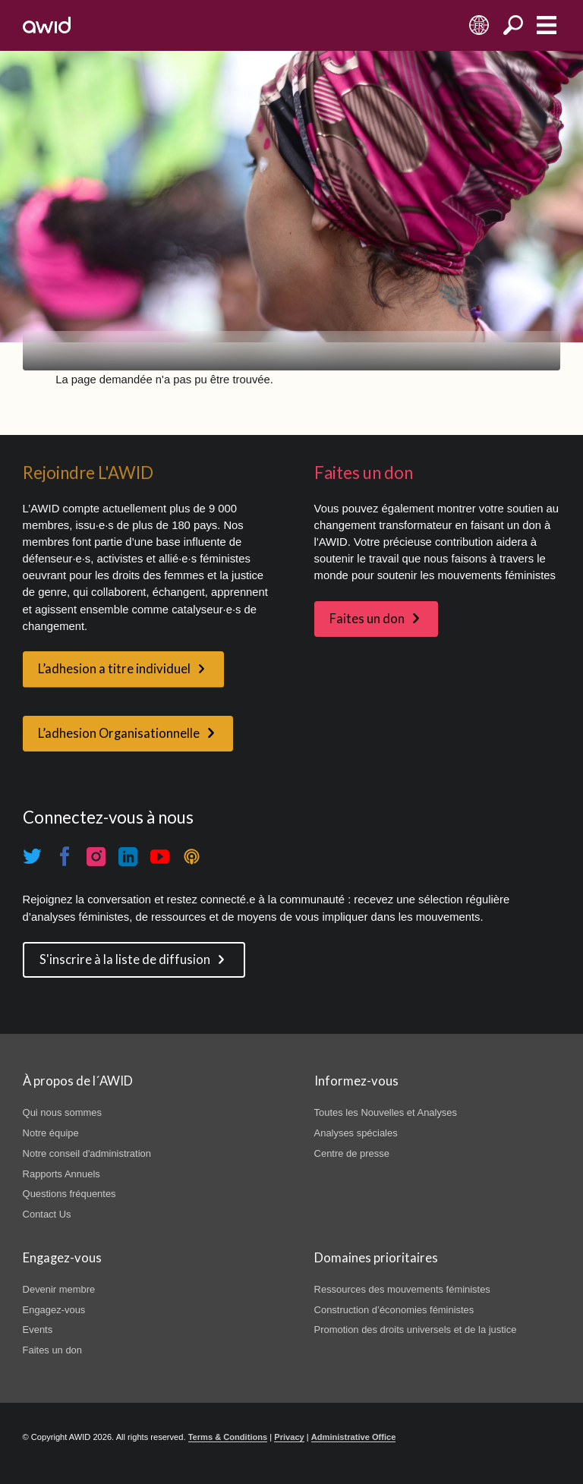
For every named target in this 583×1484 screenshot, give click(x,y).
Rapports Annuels (61, 1174)
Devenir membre (59, 1289)
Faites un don (367, 618)
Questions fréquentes (69, 1193)
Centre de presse (351, 1153)
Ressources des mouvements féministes (402, 1289)
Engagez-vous (54, 1309)
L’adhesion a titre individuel (114, 668)
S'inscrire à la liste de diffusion (124, 959)
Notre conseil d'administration (87, 1153)
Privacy (289, 1436)
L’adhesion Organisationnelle (119, 733)
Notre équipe (51, 1133)
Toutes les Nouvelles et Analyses (385, 1112)
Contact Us (47, 1214)
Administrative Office (353, 1436)
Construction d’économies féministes (394, 1309)
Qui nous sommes (62, 1112)
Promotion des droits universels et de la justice (415, 1329)
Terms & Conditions (228, 1436)
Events (38, 1329)
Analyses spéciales (356, 1133)
